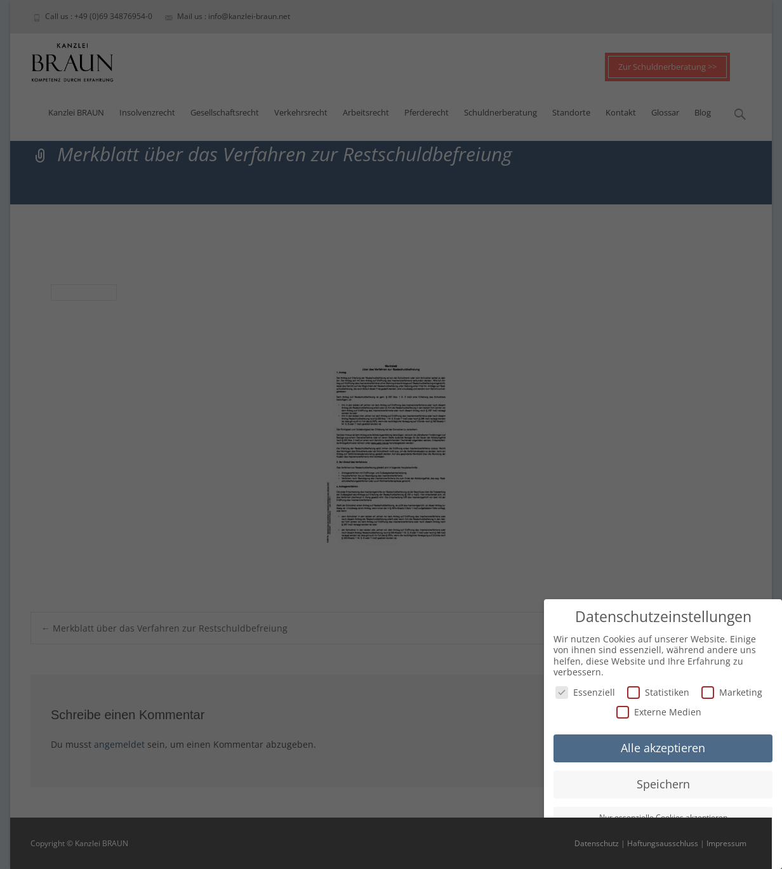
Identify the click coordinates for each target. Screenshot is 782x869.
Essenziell (585, 692)
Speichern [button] (663, 783)
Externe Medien (658, 712)
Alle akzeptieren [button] (663, 747)
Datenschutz (596, 843)
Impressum (726, 843)
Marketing (731, 692)
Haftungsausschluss (662, 843)
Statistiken (658, 692)
